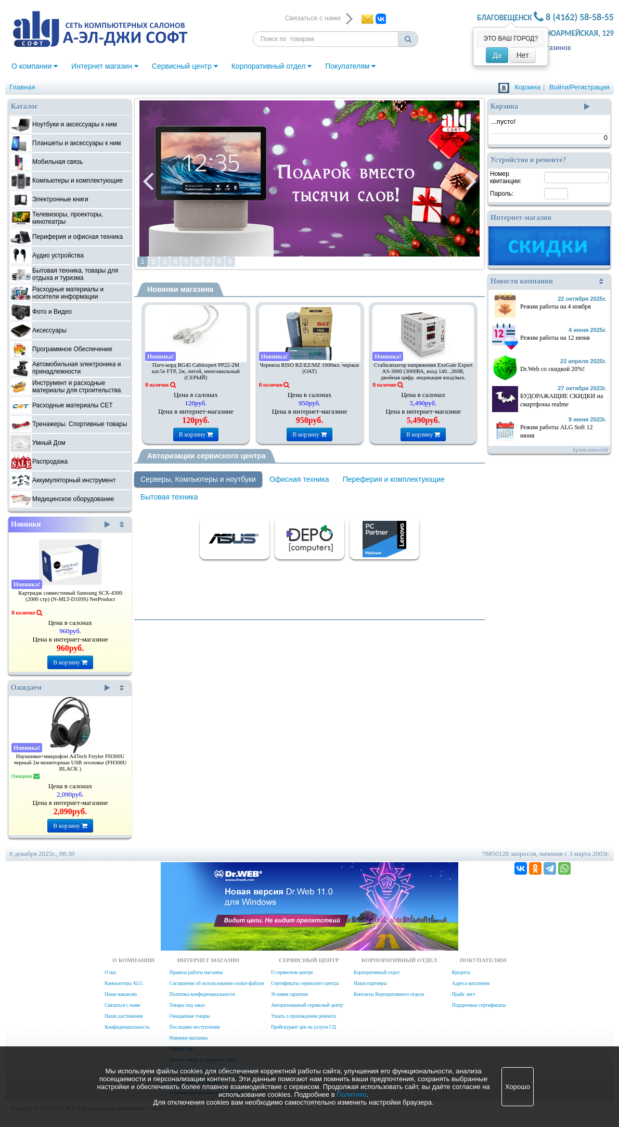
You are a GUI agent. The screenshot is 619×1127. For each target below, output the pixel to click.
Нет (523, 55)
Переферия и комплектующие (394, 479)
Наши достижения (124, 1016)
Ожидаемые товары (189, 1016)
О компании (34, 66)
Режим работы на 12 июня (555, 337)
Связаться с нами (122, 1005)
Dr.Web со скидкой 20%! (552, 369)
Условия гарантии (289, 994)
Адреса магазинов (470, 983)
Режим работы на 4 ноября (555, 306)
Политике (351, 1094)
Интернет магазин (104, 66)
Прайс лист (463, 994)
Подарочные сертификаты (479, 1005)
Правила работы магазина (196, 972)
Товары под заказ (186, 1005)
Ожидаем (60, 688)
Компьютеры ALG (124, 983)
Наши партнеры (370, 983)
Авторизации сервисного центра (206, 456)
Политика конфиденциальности (202, 994)
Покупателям (350, 66)
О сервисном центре (292, 972)
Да (497, 55)
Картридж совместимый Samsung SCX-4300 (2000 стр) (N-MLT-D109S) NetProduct (70, 596)
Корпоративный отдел (271, 66)
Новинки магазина (180, 289)
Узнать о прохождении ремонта (303, 1016)
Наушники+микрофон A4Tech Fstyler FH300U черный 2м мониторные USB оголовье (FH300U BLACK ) (70, 762)
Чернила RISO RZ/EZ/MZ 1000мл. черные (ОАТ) (309, 368)
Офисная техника (299, 479)
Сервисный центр (185, 66)
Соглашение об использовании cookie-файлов (216, 983)
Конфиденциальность (127, 1027)
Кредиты (461, 972)
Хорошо (517, 1087)
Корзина (527, 87)
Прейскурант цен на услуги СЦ (303, 1027)
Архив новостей (590, 450)
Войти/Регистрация (579, 87)
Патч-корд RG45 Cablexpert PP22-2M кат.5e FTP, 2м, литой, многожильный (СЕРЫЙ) (196, 371)
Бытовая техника (169, 497)
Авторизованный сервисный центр (307, 1005)
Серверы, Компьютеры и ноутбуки (198, 479)
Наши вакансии (121, 994)
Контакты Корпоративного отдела (389, 994)
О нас (110, 972)
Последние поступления (194, 1027)
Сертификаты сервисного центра (305, 983)
